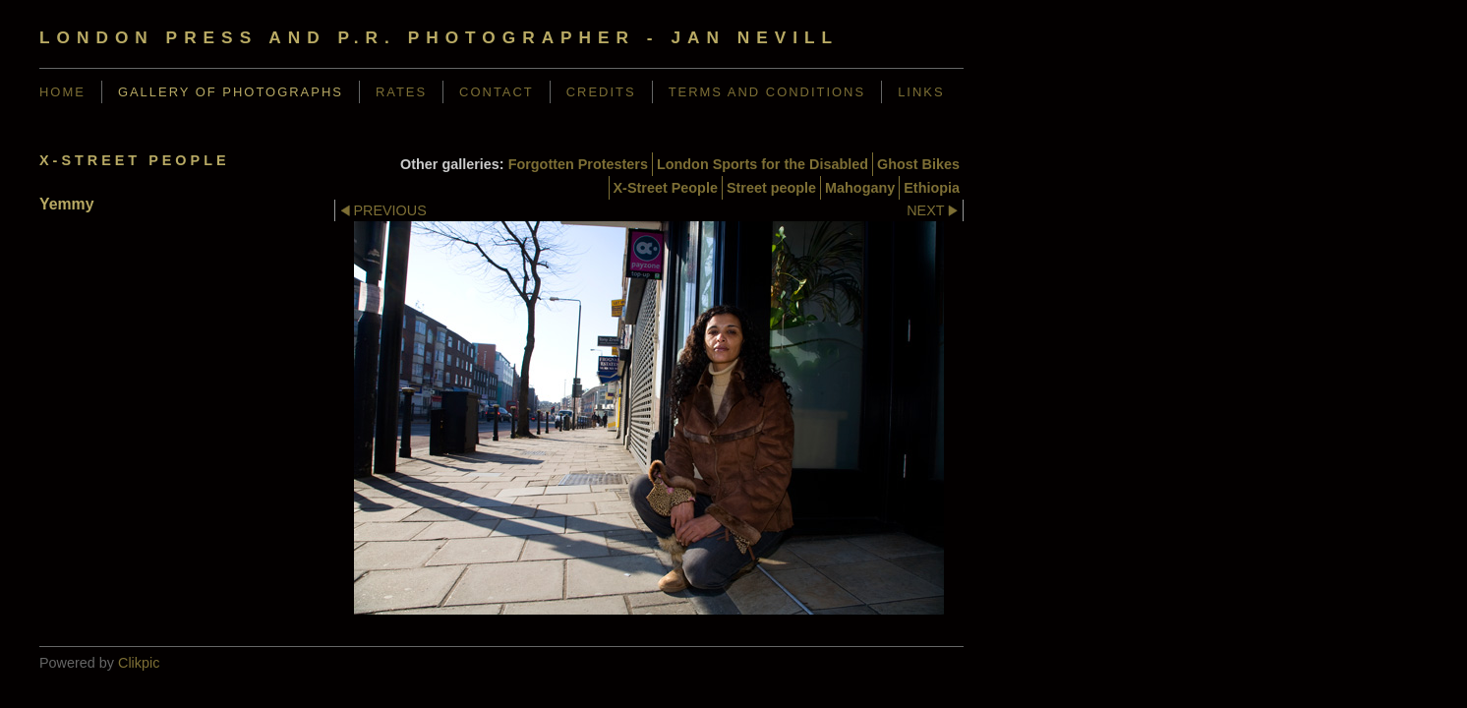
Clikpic (138, 663)
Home (62, 92)
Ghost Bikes (918, 164)
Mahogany (860, 188)
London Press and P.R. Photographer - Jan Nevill (439, 37)
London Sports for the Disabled (762, 164)
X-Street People (666, 188)
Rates (401, 92)
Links (921, 92)
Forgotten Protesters (578, 164)
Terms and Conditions (767, 92)
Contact (496, 92)
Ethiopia (932, 188)
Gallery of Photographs (230, 92)
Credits (601, 92)
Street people (771, 188)
